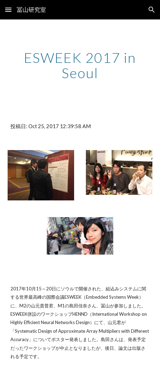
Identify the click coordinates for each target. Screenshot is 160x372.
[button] (8, 9)
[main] (80, 65)
